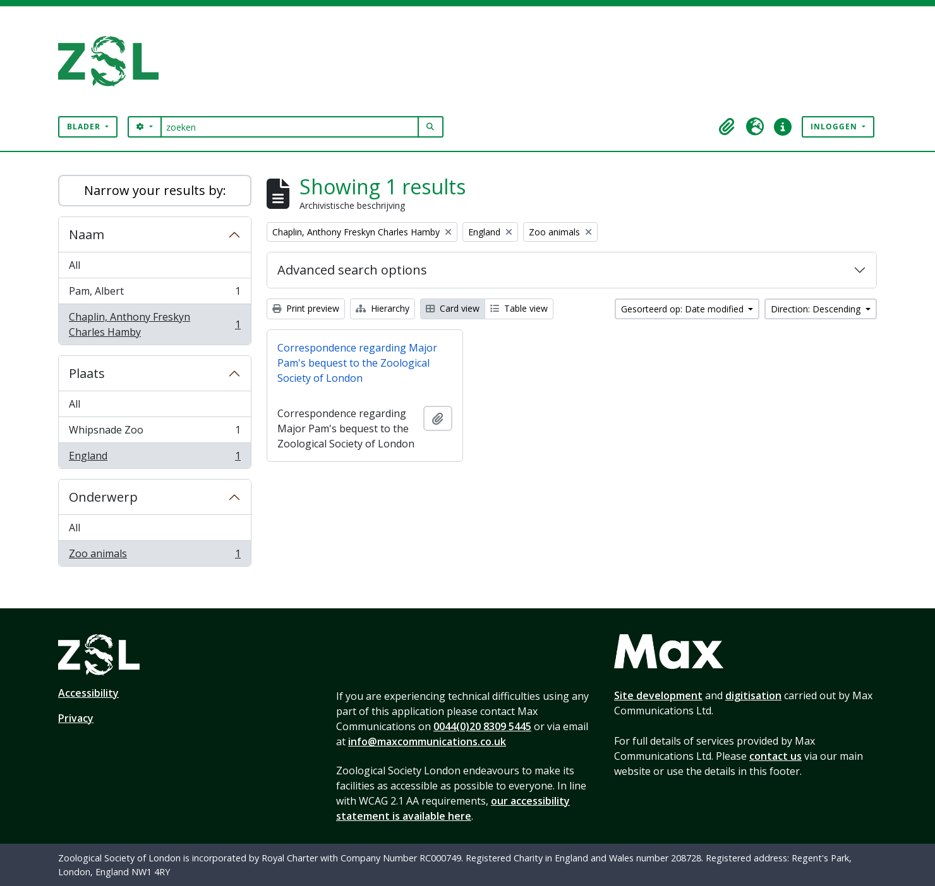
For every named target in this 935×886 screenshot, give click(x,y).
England (154, 458)
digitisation (753, 695)
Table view (519, 308)
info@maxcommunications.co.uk (427, 741)
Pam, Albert (154, 293)
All (74, 265)
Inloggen (835, 126)
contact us (775, 756)
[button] (727, 127)
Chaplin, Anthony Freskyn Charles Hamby (154, 324)
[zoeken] (289, 127)
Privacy (76, 718)
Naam (86, 234)
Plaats (87, 373)
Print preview (305, 308)
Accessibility (88, 693)
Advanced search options (352, 269)
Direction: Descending (817, 309)
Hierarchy (382, 308)
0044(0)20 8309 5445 (482, 726)
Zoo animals (154, 556)
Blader (85, 126)
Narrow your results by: (155, 190)
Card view (453, 308)
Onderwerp (103, 496)
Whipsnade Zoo (154, 432)
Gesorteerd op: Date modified (683, 309)
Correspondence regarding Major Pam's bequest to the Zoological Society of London (357, 363)
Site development (658, 695)
